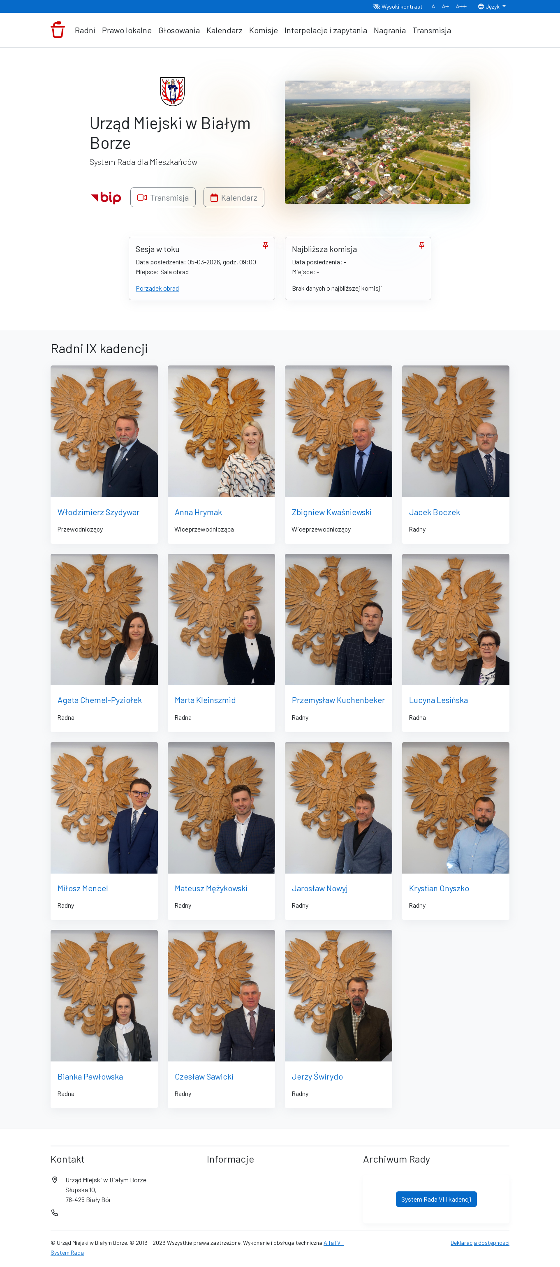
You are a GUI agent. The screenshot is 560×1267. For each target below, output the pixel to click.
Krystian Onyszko (439, 888)
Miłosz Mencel (83, 888)
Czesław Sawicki (204, 1076)
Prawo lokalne (127, 30)
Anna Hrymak (198, 512)
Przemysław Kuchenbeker (338, 700)
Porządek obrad (157, 288)
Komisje (263, 30)
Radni (85, 30)
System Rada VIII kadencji (436, 1199)
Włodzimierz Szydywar (98, 512)
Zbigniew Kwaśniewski (332, 512)
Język (489, 6)
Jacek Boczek (434, 512)
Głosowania (179, 30)
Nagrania (390, 30)
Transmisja (431, 30)
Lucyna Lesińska (438, 700)
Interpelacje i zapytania (326, 30)
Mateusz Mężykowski (211, 888)
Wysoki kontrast (398, 6)
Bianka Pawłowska (90, 1076)
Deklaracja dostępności (480, 1242)
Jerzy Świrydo (317, 1076)
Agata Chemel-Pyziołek (100, 700)
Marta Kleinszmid (205, 700)
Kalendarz (224, 30)
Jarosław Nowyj (320, 888)
